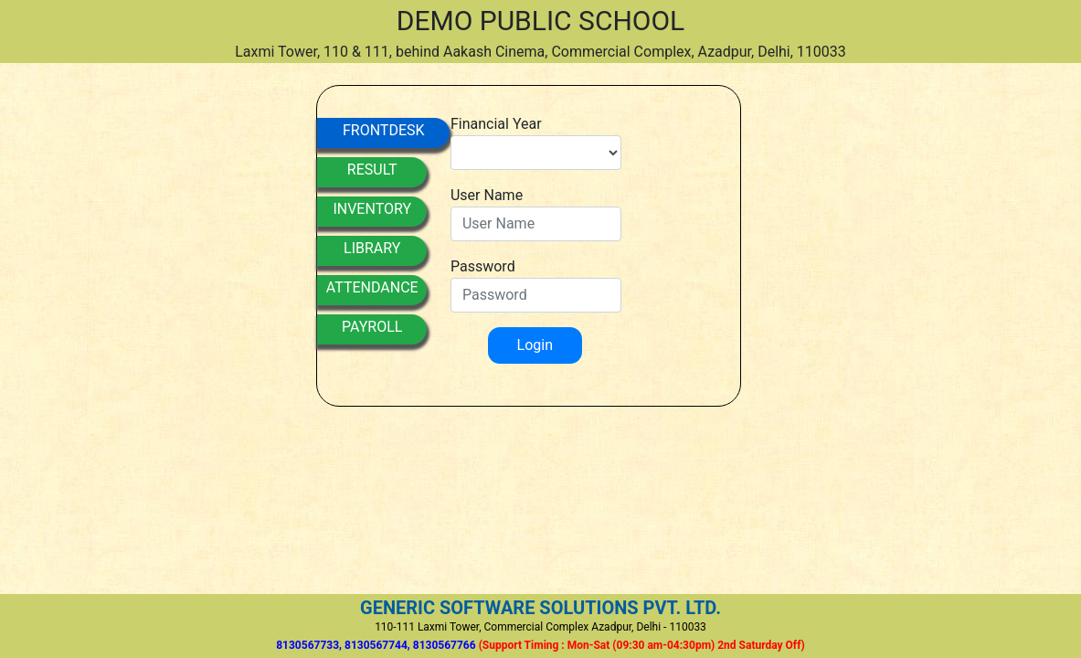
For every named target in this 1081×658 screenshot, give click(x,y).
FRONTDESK (384, 130)
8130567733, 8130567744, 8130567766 (540, 645)
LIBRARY (372, 248)
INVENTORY (372, 209)
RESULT (372, 169)
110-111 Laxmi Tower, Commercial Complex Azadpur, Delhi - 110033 (540, 627)
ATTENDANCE (372, 287)
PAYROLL (372, 326)
